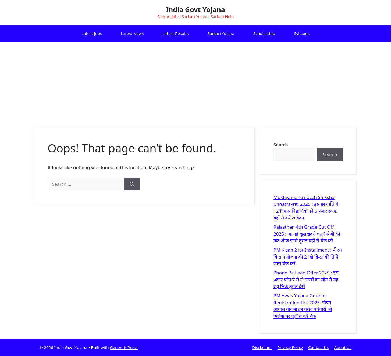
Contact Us (318, 347)
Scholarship (264, 33)
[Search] (132, 184)
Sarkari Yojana (221, 33)
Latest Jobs (91, 33)
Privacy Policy (290, 347)
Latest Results (175, 33)
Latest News (132, 33)
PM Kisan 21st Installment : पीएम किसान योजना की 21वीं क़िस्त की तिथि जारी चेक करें (307, 257)
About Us (342, 347)
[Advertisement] (195, 82)
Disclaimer (262, 347)
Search (280, 145)
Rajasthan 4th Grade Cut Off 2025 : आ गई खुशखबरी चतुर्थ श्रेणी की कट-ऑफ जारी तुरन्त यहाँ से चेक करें (306, 234)
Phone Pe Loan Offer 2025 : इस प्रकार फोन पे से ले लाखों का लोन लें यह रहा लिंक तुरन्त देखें (306, 279)
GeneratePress (124, 347)
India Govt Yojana (195, 9)
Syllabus (302, 33)
